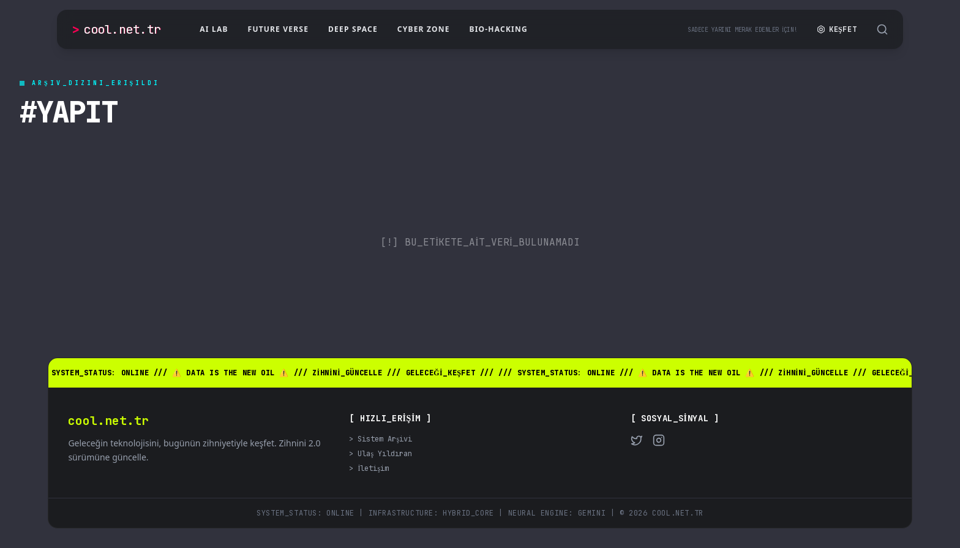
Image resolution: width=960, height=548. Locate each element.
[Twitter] (637, 440)
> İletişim (369, 468)
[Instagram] (659, 440)
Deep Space (353, 29)
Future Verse (278, 29)
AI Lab (214, 29)
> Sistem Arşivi (380, 439)
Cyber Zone (423, 29)
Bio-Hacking (499, 29)
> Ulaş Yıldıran (380, 454)
